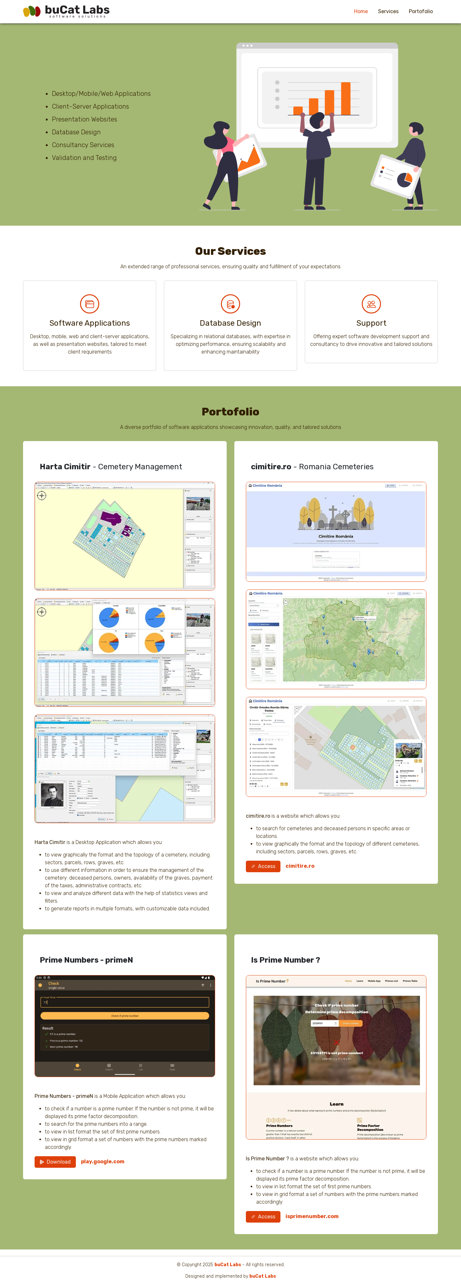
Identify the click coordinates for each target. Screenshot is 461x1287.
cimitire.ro (300, 866)
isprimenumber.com (312, 1217)
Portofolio (421, 11)
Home (361, 11)
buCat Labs (227, 1264)
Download (55, 1162)
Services (388, 11)
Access (263, 866)
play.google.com (103, 1161)
